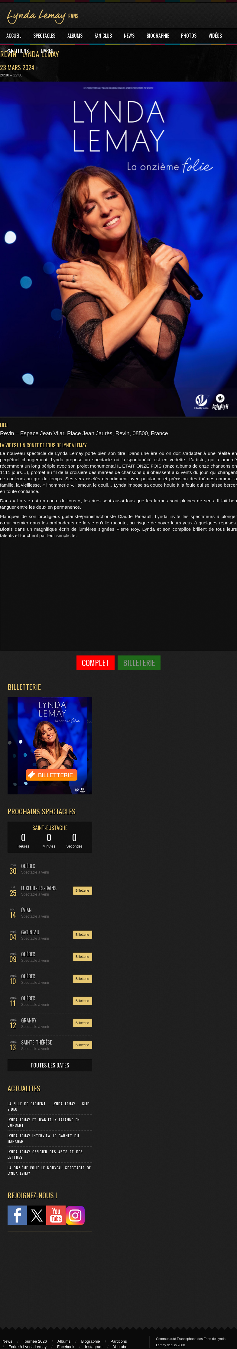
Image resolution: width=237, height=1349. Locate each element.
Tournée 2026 (35, 1341)
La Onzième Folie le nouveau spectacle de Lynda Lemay (49, 1170)
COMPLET (95, 662)
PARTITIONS (17, 50)
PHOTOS (188, 35)
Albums (63, 1341)
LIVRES (47, 50)
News (7, 1341)
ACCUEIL (13, 35)
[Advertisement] (47, 1276)
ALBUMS (75, 35)
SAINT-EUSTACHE (49, 828)
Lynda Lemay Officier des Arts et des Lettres (45, 1154)
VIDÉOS (215, 35)
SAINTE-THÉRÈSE (36, 1042)
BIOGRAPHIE (158, 35)
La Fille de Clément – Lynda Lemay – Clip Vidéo (49, 1106)
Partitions (119, 1341)
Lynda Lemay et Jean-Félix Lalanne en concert (44, 1122)
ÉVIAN (26, 910)
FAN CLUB (103, 35)
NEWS (129, 35)
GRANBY (29, 1020)
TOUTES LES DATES (50, 1065)
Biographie (90, 1341)
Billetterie (82, 890)
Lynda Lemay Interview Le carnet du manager (43, 1138)
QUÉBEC (28, 866)
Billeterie (139, 662)
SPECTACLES (44, 35)
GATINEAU (30, 932)
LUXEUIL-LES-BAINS (39, 888)
